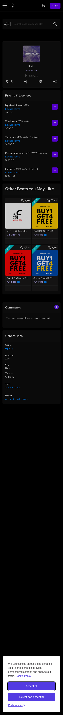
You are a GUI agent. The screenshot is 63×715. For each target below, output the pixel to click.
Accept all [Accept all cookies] (31, 686)
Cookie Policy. (23, 676)
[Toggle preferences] (16, 705)
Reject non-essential (31, 697)
